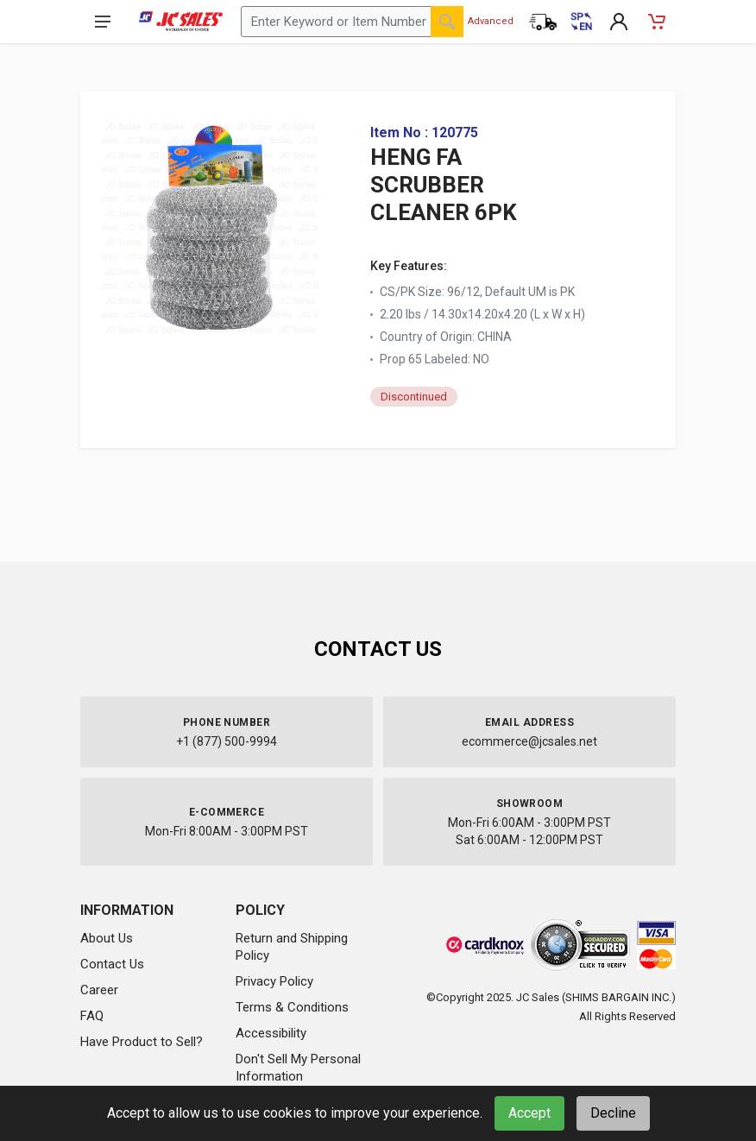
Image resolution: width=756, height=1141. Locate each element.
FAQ (92, 1016)
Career (99, 990)
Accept (529, 1113)
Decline (613, 1113)
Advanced (490, 21)
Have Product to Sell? (141, 1042)
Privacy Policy (274, 981)
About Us (106, 938)
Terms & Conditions (292, 1007)
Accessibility (271, 1033)
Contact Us (112, 964)
